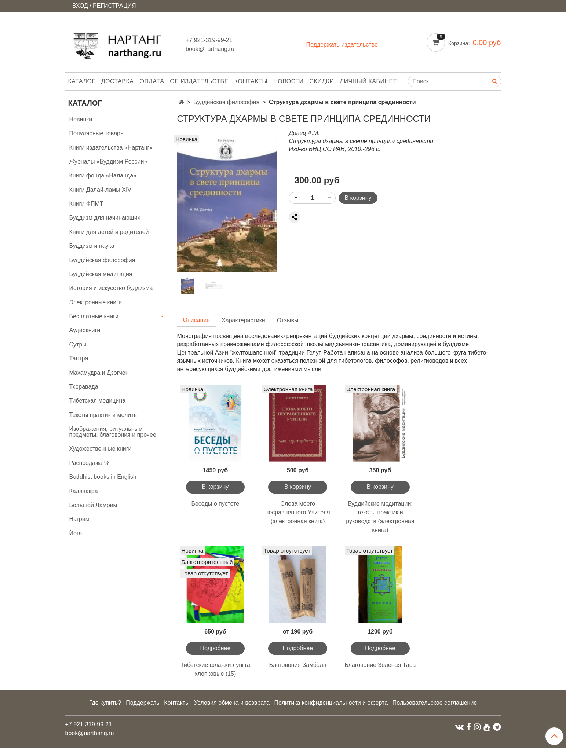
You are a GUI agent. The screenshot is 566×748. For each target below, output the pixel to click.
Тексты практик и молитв (103, 415)
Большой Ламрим (93, 505)
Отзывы (288, 320)
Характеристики (243, 320)
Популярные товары (97, 133)
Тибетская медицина (97, 400)
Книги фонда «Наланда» (102, 175)
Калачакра (83, 491)
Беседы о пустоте (215, 503)
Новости (288, 81)
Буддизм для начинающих (104, 217)
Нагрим (79, 519)
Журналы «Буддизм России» (108, 161)
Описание (196, 320)
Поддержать (142, 703)
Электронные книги (95, 302)
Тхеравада (83, 387)
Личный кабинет (368, 81)
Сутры (78, 344)
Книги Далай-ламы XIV (100, 190)
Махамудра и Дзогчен (99, 373)
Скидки (322, 81)
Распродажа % (89, 463)
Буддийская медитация (100, 274)
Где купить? (105, 703)
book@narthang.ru (210, 49)
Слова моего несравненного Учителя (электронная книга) (298, 512)
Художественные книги (100, 448)
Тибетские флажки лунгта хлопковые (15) (215, 669)
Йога (75, 533)
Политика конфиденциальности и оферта (331, 703)
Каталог (81, 81)
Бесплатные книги (94, 316)
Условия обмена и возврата (232, 703)
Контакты (250, 81)
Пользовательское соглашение (434, 703)
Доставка (117, 81)
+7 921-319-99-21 (209, 40)
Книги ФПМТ (86, 204)
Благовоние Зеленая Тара (380, 665)
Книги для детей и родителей (109, 232)
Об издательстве (199, 81)
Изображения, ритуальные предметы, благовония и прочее (112, 432)
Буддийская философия (226, 102)
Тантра (78, 358)
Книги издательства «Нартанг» (111, 147)
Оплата (152, 81)
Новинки (80, 119)
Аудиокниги (85, 330)
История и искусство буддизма (111, 288)
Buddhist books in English (102, 477)
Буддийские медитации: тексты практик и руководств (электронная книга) (380, 516)
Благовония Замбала (297, 665)
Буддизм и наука (91, 246)
